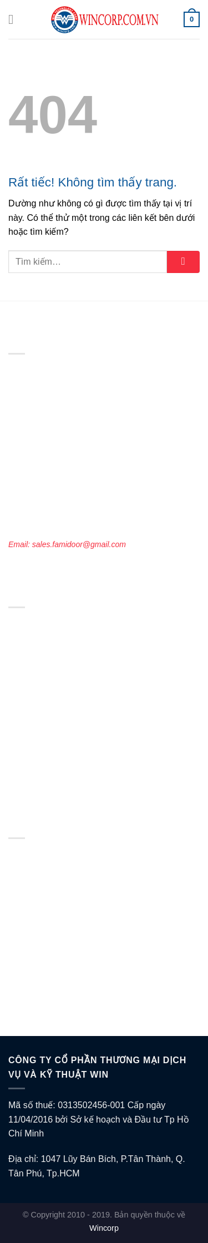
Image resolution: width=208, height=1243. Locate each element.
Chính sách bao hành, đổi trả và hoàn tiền (80, 930)
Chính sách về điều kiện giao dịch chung (78, 854)
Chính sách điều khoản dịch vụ (62, 884)
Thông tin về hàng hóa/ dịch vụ (62, 990)
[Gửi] (183, 262)
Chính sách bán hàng (45, 945)
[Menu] (15, 19)
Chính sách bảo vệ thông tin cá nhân (71, 869)
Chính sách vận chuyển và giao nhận (72, 899)
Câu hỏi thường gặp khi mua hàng (67, 1006)
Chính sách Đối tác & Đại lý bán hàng (73, 975)
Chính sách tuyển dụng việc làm (64, 960)
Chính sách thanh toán (47, 914)
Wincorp (104, 1228)
